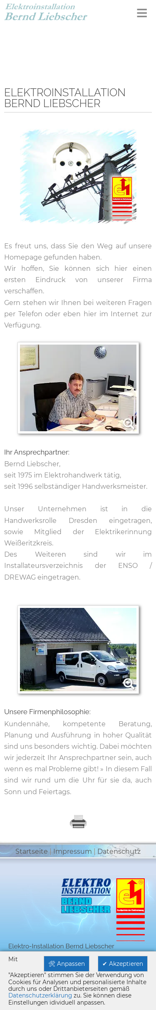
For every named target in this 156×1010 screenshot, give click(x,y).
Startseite (31, 851)
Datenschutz (119, 851)
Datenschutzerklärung (40, 995)
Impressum (72, 851)
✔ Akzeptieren (122, 963)
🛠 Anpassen (66, 963)
